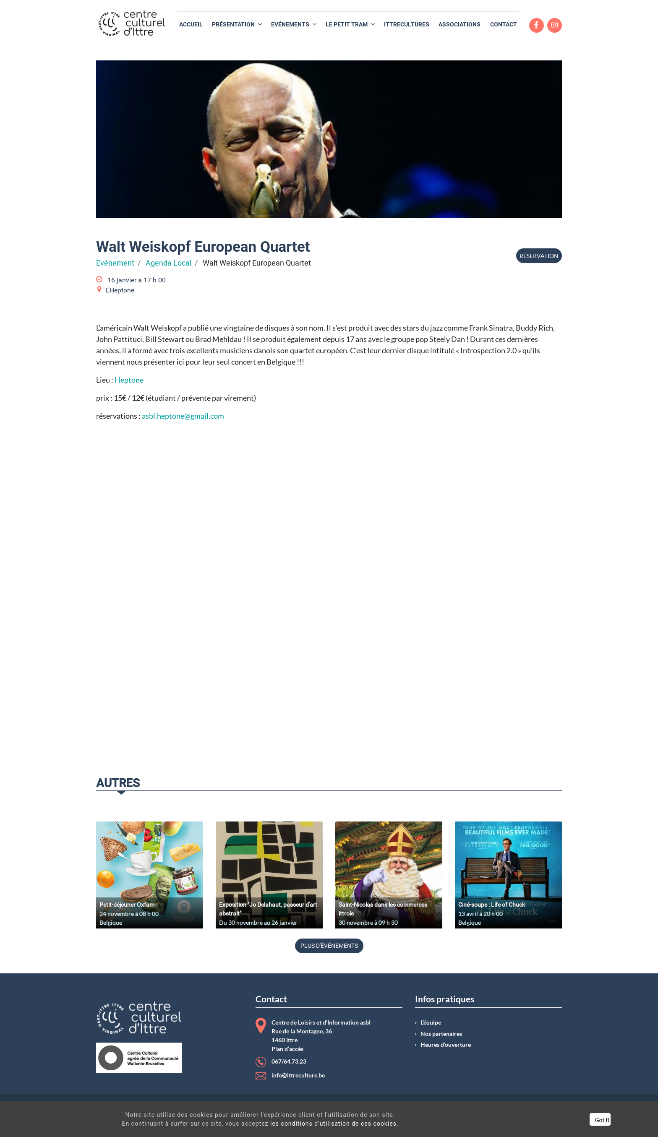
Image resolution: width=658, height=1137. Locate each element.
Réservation (539, 255)
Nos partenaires (441, 1033)
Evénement (115, 263)
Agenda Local (168, 263)
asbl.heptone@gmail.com (183, 415)
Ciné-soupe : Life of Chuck (491, 904)
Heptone (129, 379)
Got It (570, 1120)
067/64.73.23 (289, 1061)
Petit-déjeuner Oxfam (126, 904)
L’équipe (430, 1022)
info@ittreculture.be (298, 1075)
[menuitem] (191, 24)
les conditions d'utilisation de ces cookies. (321, 1123)
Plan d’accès (287, 1049)
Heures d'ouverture (445, 1044)
